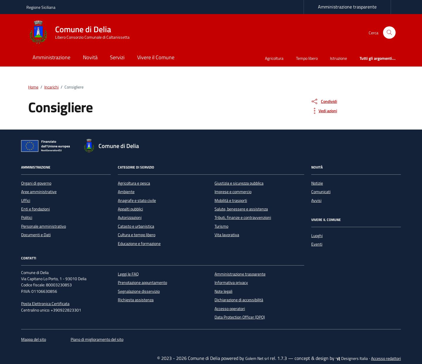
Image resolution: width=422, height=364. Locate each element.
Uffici (25, 200)
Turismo (221, 226)
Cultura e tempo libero (136, 235)
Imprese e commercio (233, 191)
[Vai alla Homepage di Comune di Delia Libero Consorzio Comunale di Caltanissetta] (81, 33)
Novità (90, 57)
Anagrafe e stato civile (137, 200)
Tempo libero (307, 58)
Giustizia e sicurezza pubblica (239, 183)
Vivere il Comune (155, 57)
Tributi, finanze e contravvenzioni (243, 217)
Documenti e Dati (36, 235)
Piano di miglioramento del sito (97, 339)
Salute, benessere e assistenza (241, 209)
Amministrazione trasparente (347, 6)
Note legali (223, 291)
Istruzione (338, 58)
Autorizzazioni (130, 217)
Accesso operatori (230, 308)
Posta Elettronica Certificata (45, 303)
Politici (26, 217)
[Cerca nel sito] (389, 32)
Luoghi (317, 235)
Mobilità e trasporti (231, 200)
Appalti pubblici (130, 209)
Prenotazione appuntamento (142, 282)
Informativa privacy (231, 282)
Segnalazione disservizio (139, 291)
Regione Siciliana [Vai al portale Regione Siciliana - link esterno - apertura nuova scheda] (40, 7)
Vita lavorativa (227, 235)
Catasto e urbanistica (136, 226)
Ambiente (126, 191)
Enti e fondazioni (35, 209)
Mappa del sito (33, 339)
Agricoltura (274, 58)
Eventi (316, 244)
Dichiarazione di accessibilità (239, 300)
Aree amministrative (39, 191)
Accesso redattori (386, 358)
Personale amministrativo (43, 226)
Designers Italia (352, 358)
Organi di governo (36, 183)
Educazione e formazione (139, 243)
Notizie (317, 183)
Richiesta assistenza (136, 300)
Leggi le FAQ (128, 274)
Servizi (117, 57)
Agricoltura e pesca (134, 183)
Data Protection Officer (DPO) (240, 317)
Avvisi (316, 200)
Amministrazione (51, 57)
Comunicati (321, 191)
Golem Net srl (257, 358)
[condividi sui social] (323, 101)
